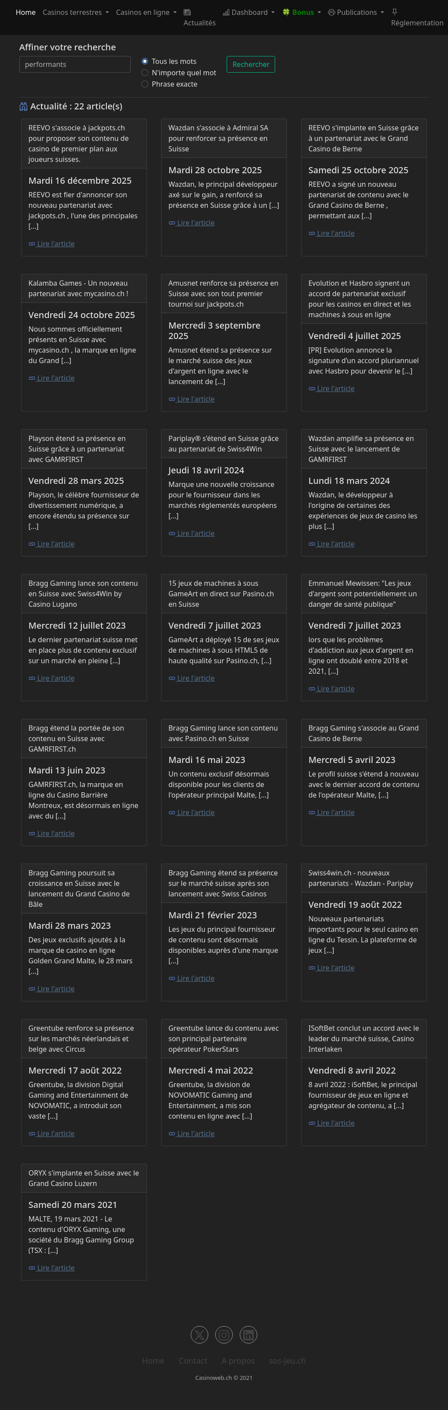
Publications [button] (353, 12)
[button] (301, 12)
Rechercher (251, 64)
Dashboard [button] (246, 12)
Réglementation (417, 17)
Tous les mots (174, 61)
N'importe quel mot (184, 72)
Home (26, 12)
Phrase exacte (174, 84)
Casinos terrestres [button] (73, 12)
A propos (238, 1360)
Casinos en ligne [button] (144, 12)
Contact (193, 1360)
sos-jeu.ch (287, 1360)
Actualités (200, 17)
